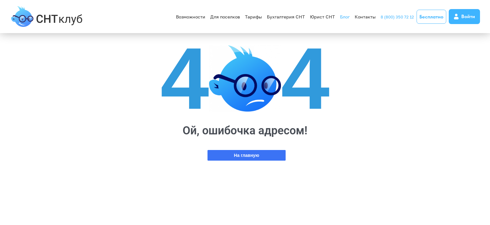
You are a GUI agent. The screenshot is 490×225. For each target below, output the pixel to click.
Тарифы (253, 16)
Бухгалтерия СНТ (286, 16)
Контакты (365, 16)
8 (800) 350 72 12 (397, 16)
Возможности (190, 16)
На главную (246, 155)
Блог (345, 16)
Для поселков (225, 16)
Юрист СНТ (322, 16)
